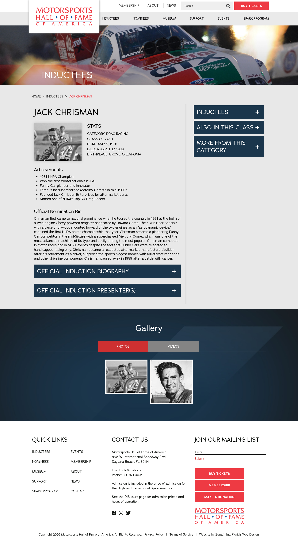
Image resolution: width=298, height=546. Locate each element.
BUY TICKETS (251, 6)
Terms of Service (181, 534)
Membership (129, 5)
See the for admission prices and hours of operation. (148, 499)
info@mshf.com (132, 470)
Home (36, 96)
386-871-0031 (132, 475)
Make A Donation (219, 497)
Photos (123, 346)
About (153, 5)
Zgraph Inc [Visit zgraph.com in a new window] (223, 534)
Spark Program (256, 18)
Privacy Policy (154, 534)
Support (197, 18)
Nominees (141, 18)
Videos (173, 346)
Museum (169, 18)
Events (224, 18)
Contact (78, 491)
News (171, 5)
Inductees (110, 18)
